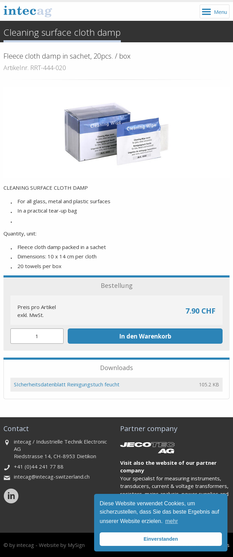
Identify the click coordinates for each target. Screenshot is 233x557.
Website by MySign (62, 544)
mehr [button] (171, 521)
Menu (220, 11)
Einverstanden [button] (160, 539)
